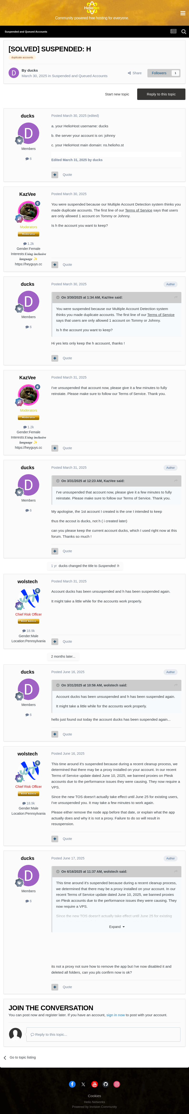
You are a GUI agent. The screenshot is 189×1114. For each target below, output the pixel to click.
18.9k (28, 631)
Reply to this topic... (49, 1034)
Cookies (94, 1096)
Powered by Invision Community (94, 1107)
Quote (67, 175)
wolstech (28, 581)
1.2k (28, 244)
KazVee (27, 194)
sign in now (116, 1015)
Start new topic (117, 94)
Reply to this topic (161, 94)
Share (135, 73)
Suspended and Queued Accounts (79, 76)
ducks (32, 70)
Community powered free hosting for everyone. (92, 18)
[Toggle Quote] (58, 297)
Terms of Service (138, 210)
